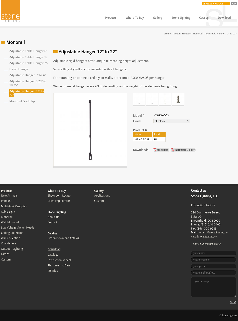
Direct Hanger (18, 69)
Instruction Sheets (59, 260)
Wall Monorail (10, 222)
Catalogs (53, 254)
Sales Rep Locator (59, 201)
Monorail (198, 33)
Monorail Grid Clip (22, 101)
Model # (139, 116)
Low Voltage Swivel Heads (17, 227)
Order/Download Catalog (63, 238)
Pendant (6, 201)
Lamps (5, 254)
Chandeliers (8, 243)
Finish (137, 121)
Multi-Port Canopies (14, 206)
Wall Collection (10, 238)
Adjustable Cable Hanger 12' (28, 57)
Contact (52, 222)
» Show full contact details (206, 243)
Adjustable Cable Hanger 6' (28, 51)
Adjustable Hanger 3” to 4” (27, 75)
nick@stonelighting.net (204, 236)
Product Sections (182, 33)
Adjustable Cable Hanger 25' (28, 63)
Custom (6, 259)
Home (167, 33)
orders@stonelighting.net (213, 232)
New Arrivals (9, 195)
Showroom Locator (60, 195)
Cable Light (8, 211)
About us (53, 217)
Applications (102, 195)
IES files (53, 271)
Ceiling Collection (12, 233)
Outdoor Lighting (12, 249)
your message (213, 287)
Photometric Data (59, 265)
